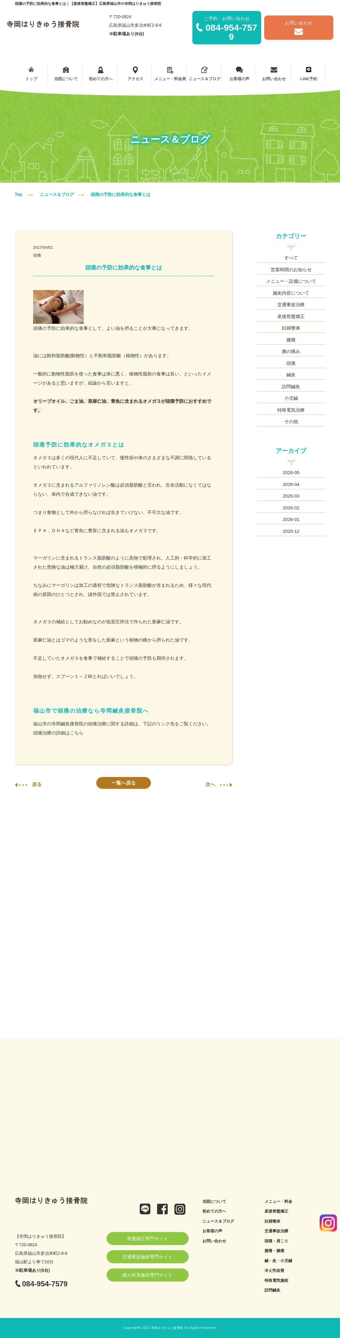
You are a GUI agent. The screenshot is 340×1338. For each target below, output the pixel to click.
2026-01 (291, 519)
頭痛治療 (42, 732)
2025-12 (291, 531)
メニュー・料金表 (170, 74)
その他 (291, 421)
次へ (218, 784)
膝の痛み (291, 351)
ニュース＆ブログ (204, 74)
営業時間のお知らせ (291, 269)
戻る (28, 784)
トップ (31, 74)
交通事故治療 (291, 304)
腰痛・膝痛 (274, 1250)
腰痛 (291, 339)
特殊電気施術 (276, 1280)
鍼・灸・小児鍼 (278, 1260)
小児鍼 (291, 398)
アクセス (135, 74)
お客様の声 (239, 74)
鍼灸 (291, 374)
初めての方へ (100, 74)
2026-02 (291, 507)
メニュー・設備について (291, 281)
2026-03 (291, 495)
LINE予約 (308, 74)
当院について (65, 74)
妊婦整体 (291, 327)
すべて (291, 257)
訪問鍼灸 (291, 386)
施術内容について (291, 293)
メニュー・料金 (278, 1201)
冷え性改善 (274, 1270)
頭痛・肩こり (276, 1241)
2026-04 (291, 484)
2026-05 (291, 472)
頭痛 (37, 255)
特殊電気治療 (291, 409)
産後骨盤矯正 (291, 316)
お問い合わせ (274, 74)
